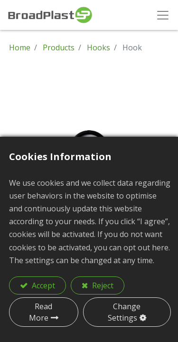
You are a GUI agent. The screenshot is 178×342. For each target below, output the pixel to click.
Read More (41, 312)
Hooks (98, 47)
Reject (101, 285)
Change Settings (124, 312)
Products (59, 47)
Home (19, 47)
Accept (42, 285)
